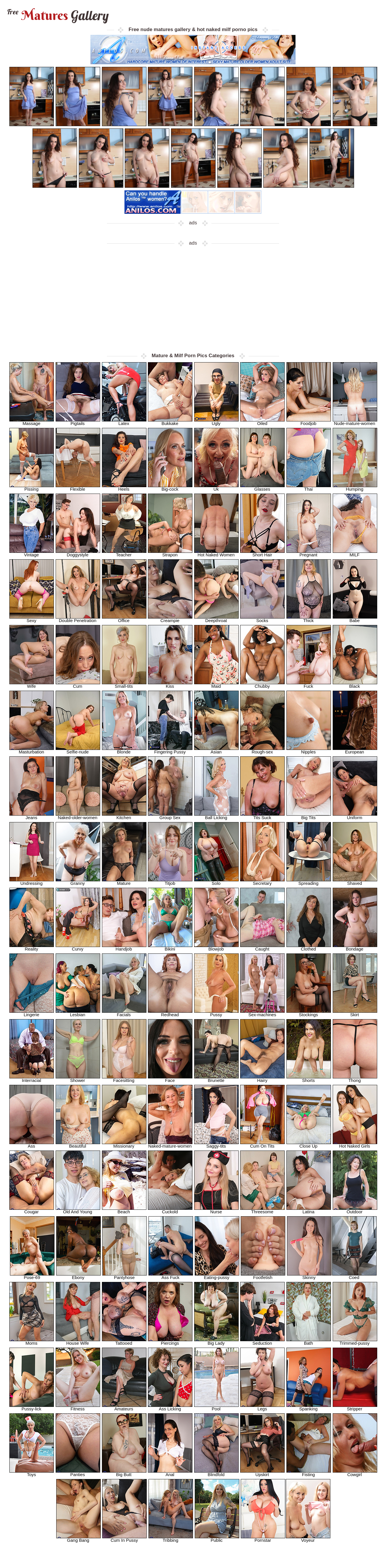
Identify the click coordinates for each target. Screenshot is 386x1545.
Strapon (170, 553)
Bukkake (170, 421)
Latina (308, 1210)
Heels (124, 487)
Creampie (170, 618)
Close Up (308, 1144)
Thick (308, 618)
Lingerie (31, 1013)
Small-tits (124, 684)
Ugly (216, 421)
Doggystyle (78, 553)
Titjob (170, 881)
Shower (78, 1078)
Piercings (170, 1341)
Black (355, 684)
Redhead (170, 1013)
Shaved (355, 881)
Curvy (78, 947)
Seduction (262, 1341)
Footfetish (263, 1275)
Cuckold (170, 1210)
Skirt (355, 1013)
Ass (31, 1144)
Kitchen (124, 816)
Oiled (262, 421)
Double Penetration (78, 618)
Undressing (31, 881)
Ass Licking (170, 1407)
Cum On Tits (262, 1144)
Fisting (308, 1472)
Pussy (216, 1013)
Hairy (262, 1078)
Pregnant (308, 553)
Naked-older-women (78, 816)
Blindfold (216, 1472)
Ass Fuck (170, 1275)
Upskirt (262, 1472)
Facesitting (124, 1078)
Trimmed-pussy (355, 1341)
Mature (124, 881)
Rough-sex (262, 750)
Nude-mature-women (355, 421)
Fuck (308, 684)
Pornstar (263, 1538)
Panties (78, 1472)
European (355, 750)
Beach (124, 1210)
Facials (124, 1013)
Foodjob (308, 421)
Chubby (262, 684)
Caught (262, 947)
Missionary (124, 1144)
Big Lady (216, 1341)
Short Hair (262, 553)
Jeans (31, 816)
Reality (31, 947)
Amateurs (124, 1407)
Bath (308, 1341)
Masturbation (31, 750)
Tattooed (124, 1341)
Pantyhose (124, 1275)
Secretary (262, 881)
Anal (170, 1472)
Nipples (308, 750)
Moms (31, 1341)
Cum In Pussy (124, 1538)
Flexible (78, 487)
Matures (57, 15)
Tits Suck (262, 816)
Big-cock (170, 487)
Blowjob (216, 947)
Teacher (124, 553)
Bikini (170, 947)
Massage (31, 421)
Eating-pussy (217, 1275)
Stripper (355, 1407)
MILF (355, 553)
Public (217, 1538)
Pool (216, 1407)
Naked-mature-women (170, 1144)
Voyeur (308, 1538)
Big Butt (124, 1472)
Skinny (309, 1275)
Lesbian (78, 1013)
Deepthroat (216, 618)
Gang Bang (78, 1538)
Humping (355, 487)
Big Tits (308, 816)
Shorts (308, 1078)
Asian (216, 750)
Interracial (31, 1078)
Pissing (31, 487)
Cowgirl (355, 1472)
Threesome (262, 1210)
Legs (262, 1407)
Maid (216, 684)
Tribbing (170, 1538)
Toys (31, 1472)
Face (170, 1078)
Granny (78, 881)
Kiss (170, 684)
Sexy (31, 618)
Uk (216, 487)
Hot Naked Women (216, 553)
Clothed (308, 947)
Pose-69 (32, 1275)
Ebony (78, 1275)
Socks (262, 618)
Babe (355, 618)
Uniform (355, 816)
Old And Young (78, 1210)
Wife (31, 684)
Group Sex (170, 816)
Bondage (355, 947)
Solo (216, 881)
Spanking (308, 1407)
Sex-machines (262, 1013)
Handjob (124, 947)
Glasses (262, 487)
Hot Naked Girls (355, 1144)
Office (124, 618)
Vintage (31, 553)
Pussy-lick (31, 1407)
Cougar (31, 1210)
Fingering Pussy (170, 750)
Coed (354, 1275)
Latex (124, 421)
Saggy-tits (216, 1144)
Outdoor (355, 1210)
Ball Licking (216, 816)
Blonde (124, 750)
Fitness (78, 1407)
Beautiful (78, 1144)
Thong (355, 1078)
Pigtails (78, 421)
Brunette (216, 1078)
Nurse (216, 1210)
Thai (308, 487)
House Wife (78, 1341)
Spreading (308, 881)
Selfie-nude (78, 750)
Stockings (308, 1013)
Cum (78, 684)
